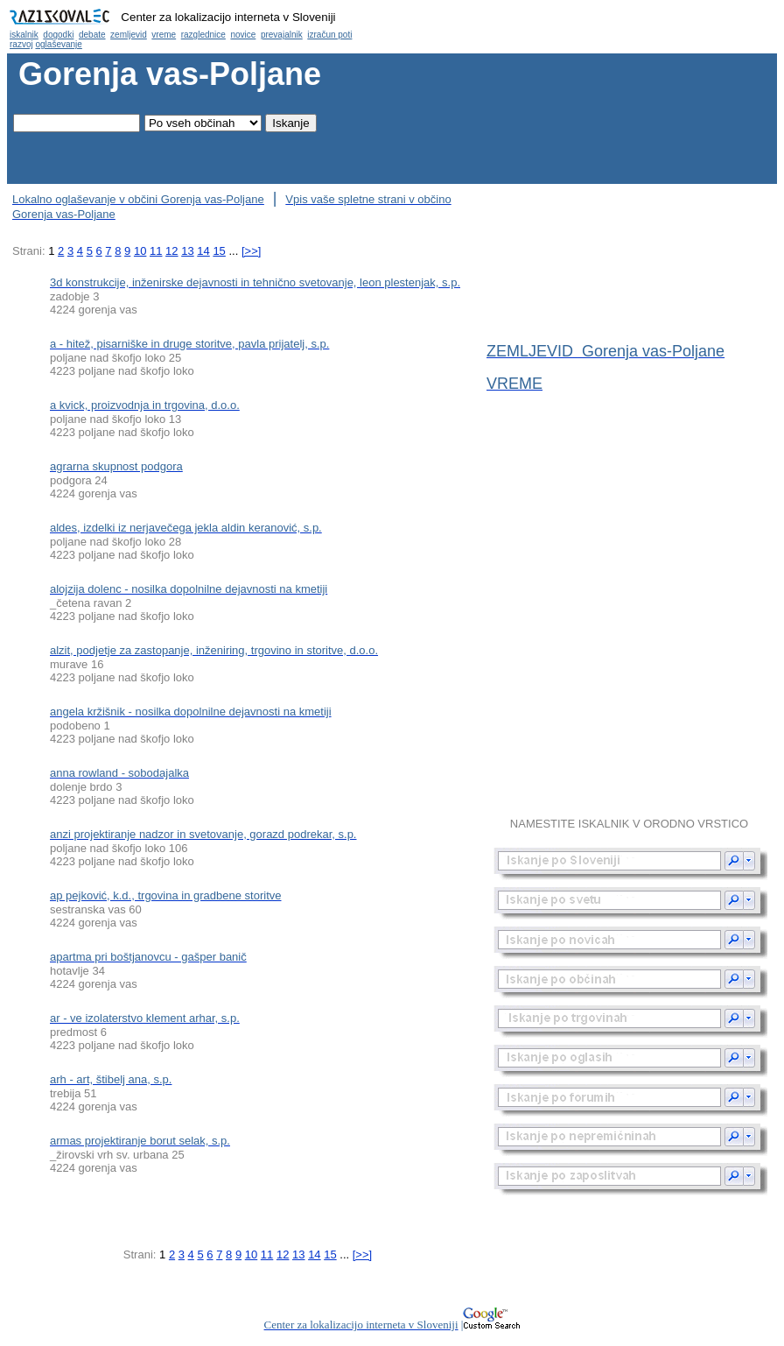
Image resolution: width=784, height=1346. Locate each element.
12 (171, 250)
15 (219, 250)
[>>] (251, 250)
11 (156, 250)
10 (140, 250)
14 (203, 250)
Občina (392, 26)
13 (187, 250)
